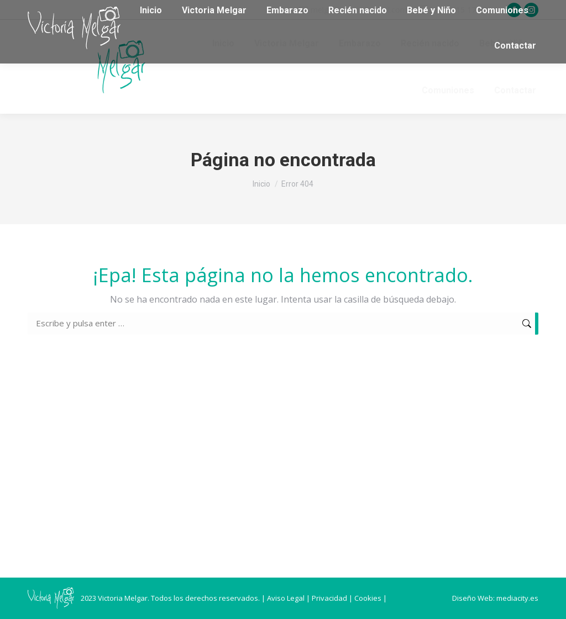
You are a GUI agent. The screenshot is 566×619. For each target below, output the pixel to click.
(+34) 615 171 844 (463, 9)
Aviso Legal (286, 598)
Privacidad (329, 598)
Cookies (367, 598)
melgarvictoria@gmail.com (359, 9)
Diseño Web (472, 598)
